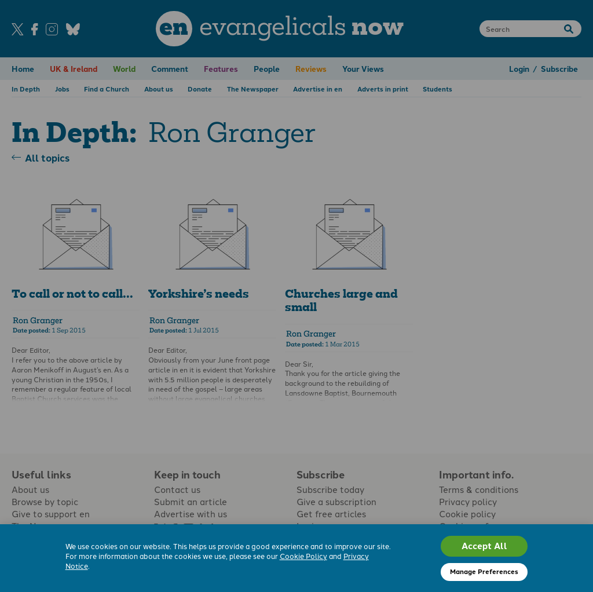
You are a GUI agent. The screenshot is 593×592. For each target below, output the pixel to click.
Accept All (484, 545)
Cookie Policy (303, 556)
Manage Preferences (484, 571)
